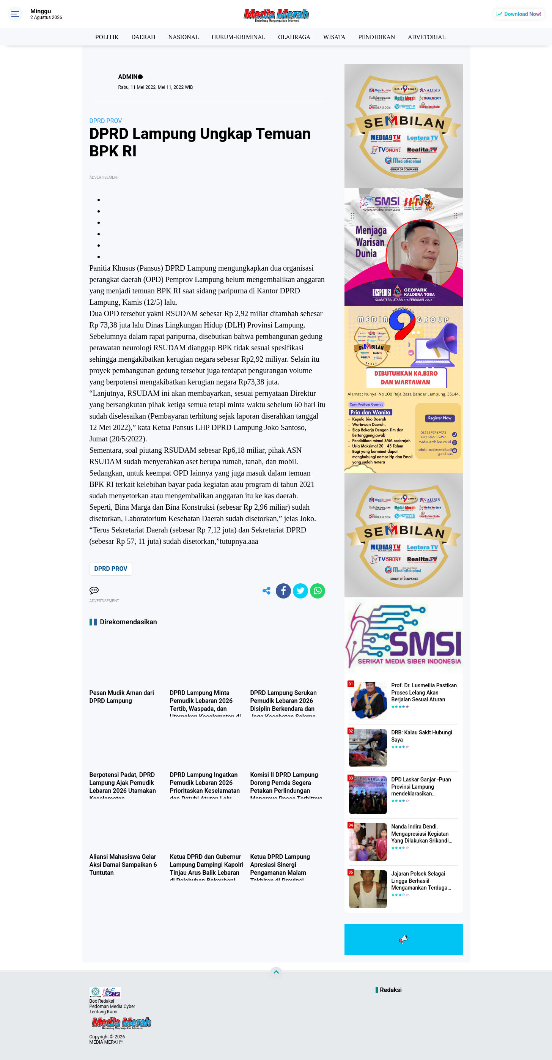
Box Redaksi (102, 1001)
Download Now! (523, 14)
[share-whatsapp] (317, 591)
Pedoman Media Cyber (112, 1006)
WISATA (334, 37)
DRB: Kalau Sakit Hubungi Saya (422, 735)
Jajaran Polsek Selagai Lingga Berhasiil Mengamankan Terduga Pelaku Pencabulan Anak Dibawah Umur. (421, 881)
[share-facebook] (283, 591)
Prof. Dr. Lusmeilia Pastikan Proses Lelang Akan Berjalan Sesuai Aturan (424, 692)
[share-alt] (266, 591)
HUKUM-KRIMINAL (238, 37)
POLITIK (106, 37)
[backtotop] (276, 973)
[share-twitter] (300, 591)
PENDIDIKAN (376, 37)
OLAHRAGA (294, 37)
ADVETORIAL (426, 37)
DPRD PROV (106, 120)
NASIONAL (183, 37)
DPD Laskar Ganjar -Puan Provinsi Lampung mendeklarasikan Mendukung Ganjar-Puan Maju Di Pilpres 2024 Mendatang (421, 786)
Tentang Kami (104, 1011)
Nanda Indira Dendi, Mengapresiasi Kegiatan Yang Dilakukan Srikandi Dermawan (420, 834)
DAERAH (143, 37)
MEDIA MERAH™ (106, 1042)
